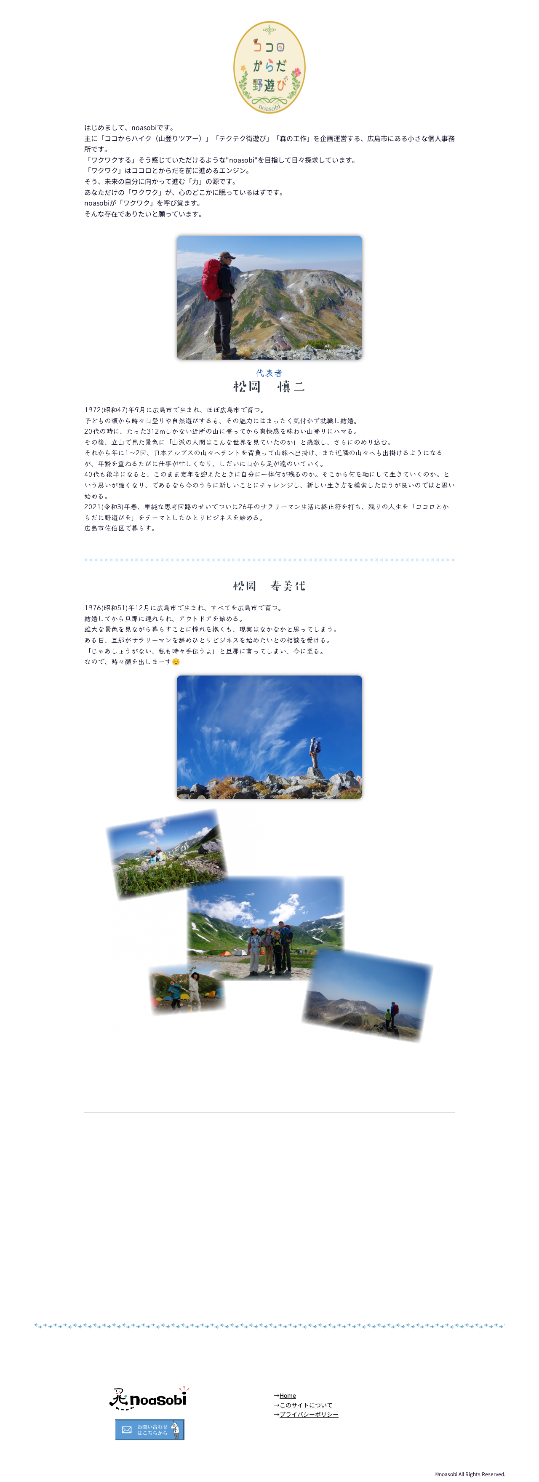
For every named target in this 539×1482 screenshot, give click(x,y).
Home (288, 1395)
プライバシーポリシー (309, 1414)
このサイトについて (306, 1405)
